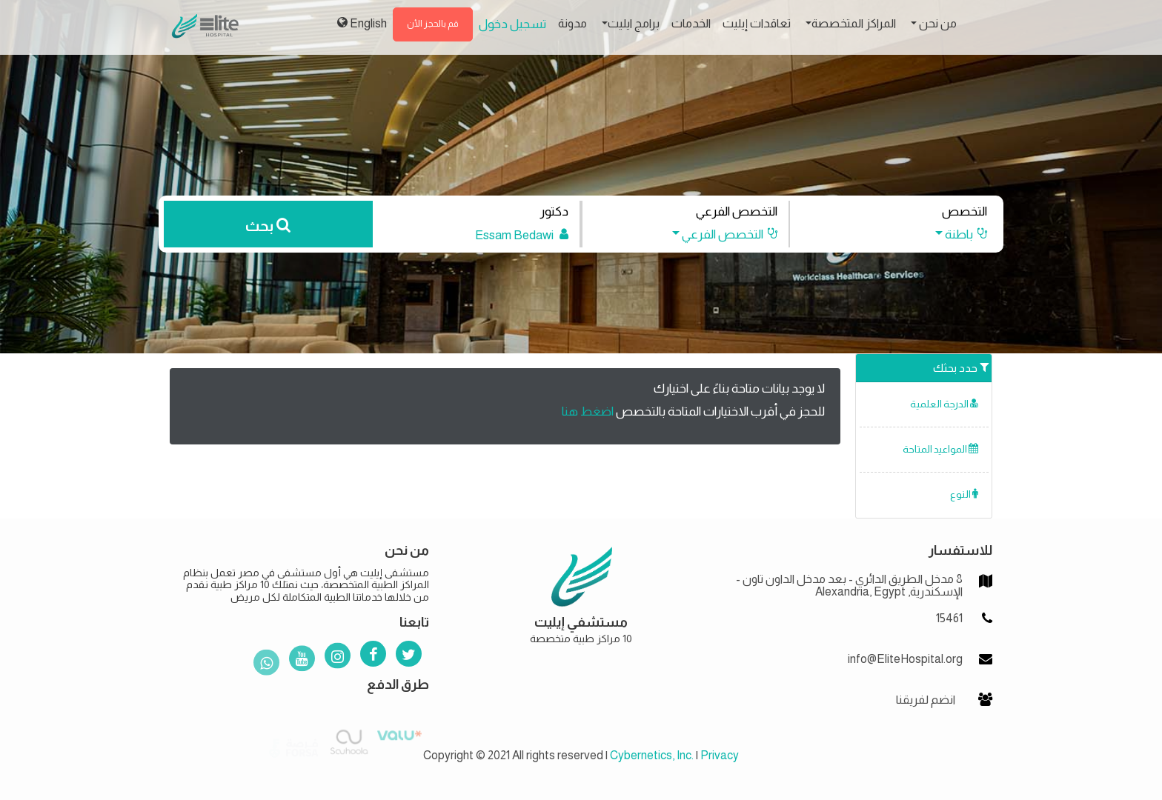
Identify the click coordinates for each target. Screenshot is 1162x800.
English (362, 23)
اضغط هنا (588, 411)
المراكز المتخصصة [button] (853, 23)
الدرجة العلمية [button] (944, 404)
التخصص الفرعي (736, 211)
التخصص (964, 211)
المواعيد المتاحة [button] (940, 449)
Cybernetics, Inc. (652, 755)
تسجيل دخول (512, 24)
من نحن (937, 23)
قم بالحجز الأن (433, 24)
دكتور (554, 211)
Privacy (719, 755)
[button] (954, 234)
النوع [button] (964, 494)
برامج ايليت (634, 23)
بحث (267, 226)
